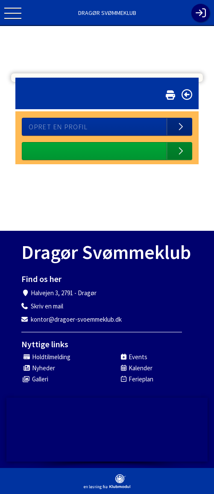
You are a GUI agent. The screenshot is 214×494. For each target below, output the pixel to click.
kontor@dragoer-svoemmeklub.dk (76, 319)
